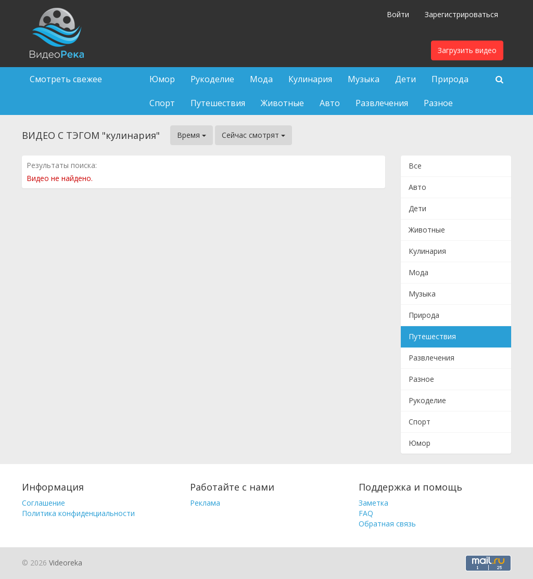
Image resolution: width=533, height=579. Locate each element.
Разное (438, 103)
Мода (261, 79)
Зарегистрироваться (461, 14)
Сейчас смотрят (253, 135)
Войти (398, 14)
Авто (330, 103)
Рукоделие (212, 79)
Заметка (373, 503)
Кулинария (310, 79)
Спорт (162, 103)
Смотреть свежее (66, 79)
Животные (282, 103)
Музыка (363, 79)
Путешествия (218, 103)
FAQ (366, 513)
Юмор (162, 79)
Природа (450, 79)
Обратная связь (387, 524)
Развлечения (382, 103)
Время (191, 135)
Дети (405, 79)
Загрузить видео (467, 50)
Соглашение (43, 503)
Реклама (205, 503)
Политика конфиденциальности (78, 513)
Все (415, 166)
